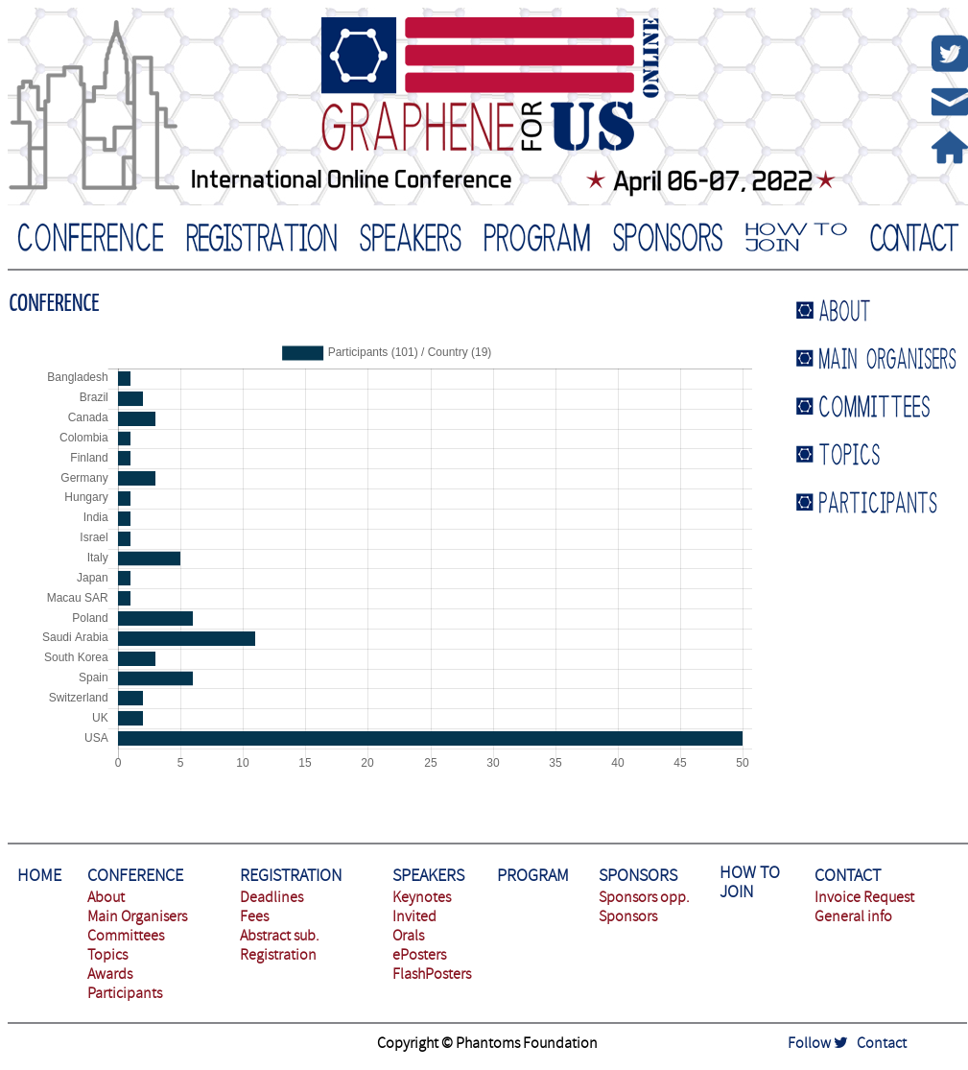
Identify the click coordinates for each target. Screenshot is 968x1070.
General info (853, 916)
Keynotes (421, 897)
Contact (882, 1043)
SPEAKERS (428, 876)
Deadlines (271, 897)
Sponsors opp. (644, 897)
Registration (278, 954)
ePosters (419, 954)
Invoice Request (864, 897)
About (106, 897)
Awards (109, 974)
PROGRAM (533, 876)
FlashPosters (431, 974)
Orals (408, 935)
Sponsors (628, 916)
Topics (107, 954)
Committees (125, 935)
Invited (414, 916)
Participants (124, 993)
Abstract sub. (279, 935)
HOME (39, 876)
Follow (818, 1043)
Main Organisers (137, 916)
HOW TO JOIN (750, 882)
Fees (254, 916)
